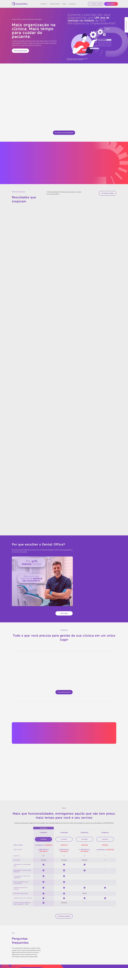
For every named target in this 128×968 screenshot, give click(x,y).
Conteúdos (72, 4)
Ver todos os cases (108, 193)
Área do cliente (95, 4)
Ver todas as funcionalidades (64, 132)
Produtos (43, 4)
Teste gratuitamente (20, 50)
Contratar (43, 839)
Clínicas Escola (55, 4)
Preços (64, 4)
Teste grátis (111, 4)
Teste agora (64, 613)
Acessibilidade (126, 26)
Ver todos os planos (64, 916)
